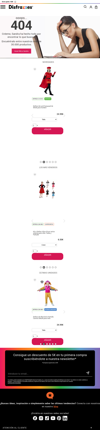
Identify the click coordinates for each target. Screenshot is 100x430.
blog (56, 372)
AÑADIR (45, 206)
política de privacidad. (14, 348)
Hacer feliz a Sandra (21, 51)
